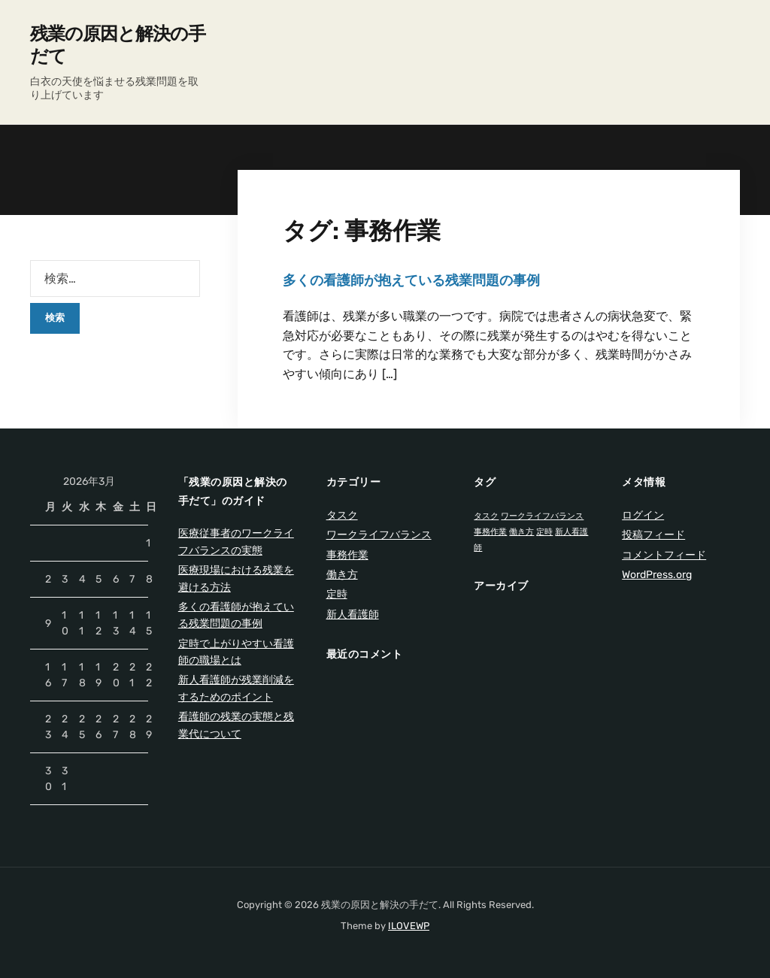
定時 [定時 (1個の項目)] (544, 532)
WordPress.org (657, 574)
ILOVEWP (408, 925)
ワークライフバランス (379, 534)
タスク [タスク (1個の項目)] (486, 516)
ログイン (643, 515)
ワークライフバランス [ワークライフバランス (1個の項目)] (542, 516)
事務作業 (347, 555)
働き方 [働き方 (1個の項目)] (521, 532)
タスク (342, 515)
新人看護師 (352, 614)
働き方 (342, 574)
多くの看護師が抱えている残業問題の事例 (411, 280)
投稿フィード (653, 534)
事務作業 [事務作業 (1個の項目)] (490, 532)
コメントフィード (664, 555)
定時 (336, 594)
